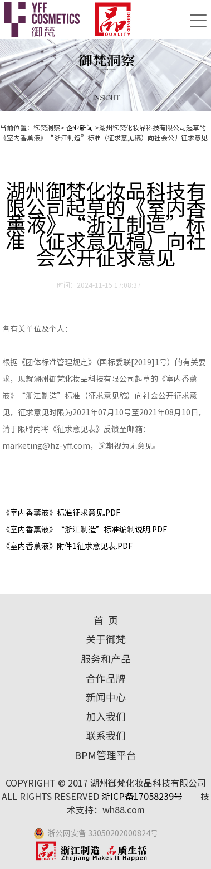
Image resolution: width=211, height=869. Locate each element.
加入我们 (106, 717)
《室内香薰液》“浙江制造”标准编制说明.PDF (84, 529)
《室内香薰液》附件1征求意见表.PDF (67, 546)
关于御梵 (106, 639)
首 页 (106, 620)
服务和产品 (106, 659)
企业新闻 (79, 127)
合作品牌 (106, 678)
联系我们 (106, 736)
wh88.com (123, 809)
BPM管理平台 (105, 755)
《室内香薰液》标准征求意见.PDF (61, 513)
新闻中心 (106, 697)
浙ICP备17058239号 (143, 796)
